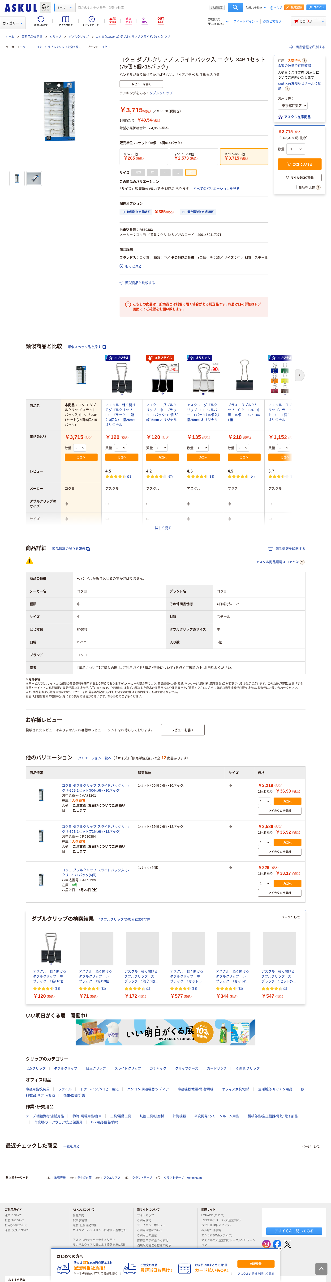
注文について (15, 1215)
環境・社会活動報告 (87, 1225)
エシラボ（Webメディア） (218, 1235)
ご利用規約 (146, 1220)
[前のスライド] (26, 957)
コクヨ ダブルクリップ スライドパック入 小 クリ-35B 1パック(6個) (95, 872)
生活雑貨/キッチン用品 (275, 1089)
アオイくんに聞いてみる (294, 1231)
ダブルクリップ (79, 36)
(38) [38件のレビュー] (130, 476)
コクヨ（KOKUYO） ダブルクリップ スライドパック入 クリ (133, 36)
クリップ (55, 36)
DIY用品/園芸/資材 (104, 1122)
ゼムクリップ (36, 1068)
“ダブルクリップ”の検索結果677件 (124, 919)
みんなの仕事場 (213, 1230)
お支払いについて (18, 1225)
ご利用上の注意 (149, 1235)
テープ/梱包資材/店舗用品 (45, 1116)
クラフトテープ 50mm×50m (183, 1178)
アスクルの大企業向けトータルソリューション (228, 1243)
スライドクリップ (128, 1068)
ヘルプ (278, 7)
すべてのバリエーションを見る (216, 189)
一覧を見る (71, 1146)
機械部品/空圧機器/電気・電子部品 (273, 1116)
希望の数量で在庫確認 (294, 66)
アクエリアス (111, 1178)
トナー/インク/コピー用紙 (99, 1089)
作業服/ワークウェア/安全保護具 (58, 1122)
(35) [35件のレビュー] (148, 988)
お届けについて (16, 1220)
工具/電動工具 (120, 1116)
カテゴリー (13, 23)
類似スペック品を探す (87, 347)
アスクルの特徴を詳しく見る (255, 1274)
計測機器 (179, 1116)
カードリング (217, 1068)
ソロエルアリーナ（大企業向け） (223, 1220)
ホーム (10, 36)
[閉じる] (280, 1248)
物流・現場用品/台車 (87, 1116)
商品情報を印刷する (306, 47)
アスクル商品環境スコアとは (280, 562)
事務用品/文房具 (32, 36)
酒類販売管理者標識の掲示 (156, 1245)
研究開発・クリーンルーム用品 (216, 1116)
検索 (235, 7)
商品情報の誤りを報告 (71, 549)
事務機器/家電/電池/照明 (196, 1089)
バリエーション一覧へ (94, 758)
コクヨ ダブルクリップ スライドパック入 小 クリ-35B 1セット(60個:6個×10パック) (95, 788)
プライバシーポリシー (153, 1225)
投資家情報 (82, 1220)
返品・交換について (19, 1230)
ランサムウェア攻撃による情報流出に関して (100, 1247)
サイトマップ (145, 1215)
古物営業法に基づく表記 (154, 1240)
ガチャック (158, 1068)
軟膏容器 (60, 1178)
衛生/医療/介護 (74, 1095)
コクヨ (24, 47)
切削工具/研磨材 (152, 1116)
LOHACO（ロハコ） (214, 1215)
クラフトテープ (142, 1178)
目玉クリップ (96, 1068)
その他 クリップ (248, 1068)
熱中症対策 (84, 1178)
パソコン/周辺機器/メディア (148, 1089)
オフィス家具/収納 (235, 1089)
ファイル (65, 1089)
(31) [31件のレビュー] (292, 476)
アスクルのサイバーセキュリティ (96, 1240)
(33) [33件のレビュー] (211, 476)
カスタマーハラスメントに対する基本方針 (100, 1232)
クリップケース (186, 1068)
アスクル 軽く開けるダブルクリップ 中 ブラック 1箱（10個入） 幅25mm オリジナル (120, 415)
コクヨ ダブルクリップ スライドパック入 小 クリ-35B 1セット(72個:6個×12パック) (95, 829)
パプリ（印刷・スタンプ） (218, 1225)
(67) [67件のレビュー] (170, 476)
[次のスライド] (304, 957)
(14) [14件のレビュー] (252, 476)
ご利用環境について (151, 1230)
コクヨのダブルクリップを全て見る (59, 47)
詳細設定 (217, 7)
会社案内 (80, 1215)
